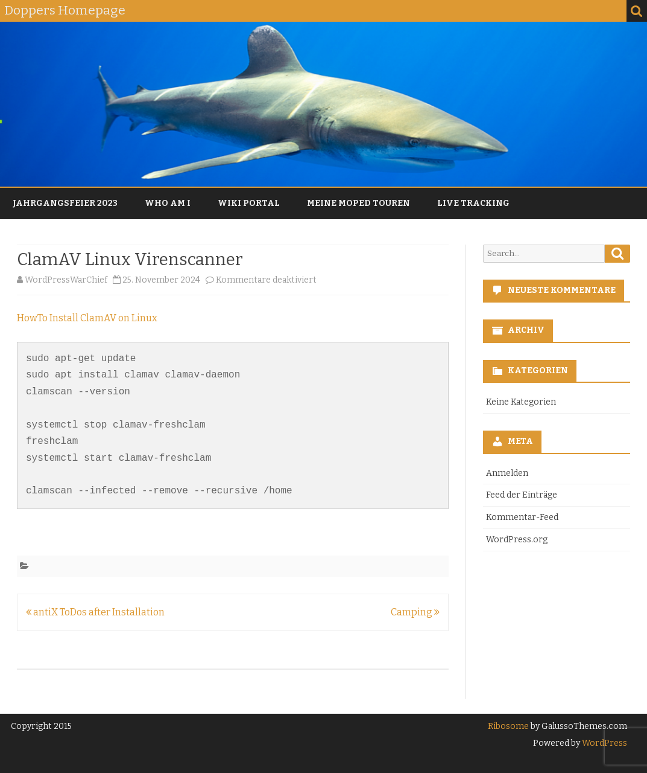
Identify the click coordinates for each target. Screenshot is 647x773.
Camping (415, 612)
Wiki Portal (249, 203)
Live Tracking (473, 203)
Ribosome (508, 726)
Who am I (168, 203)
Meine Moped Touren (358, 203)
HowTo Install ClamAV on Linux (87, 318)
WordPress (603, 743)
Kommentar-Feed (522, 517)
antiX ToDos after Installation (95, 612)
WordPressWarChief (66, 280)
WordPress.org (517, 539)
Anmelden (507, 473)
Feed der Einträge (521, 495)
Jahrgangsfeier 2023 (65, 203)
